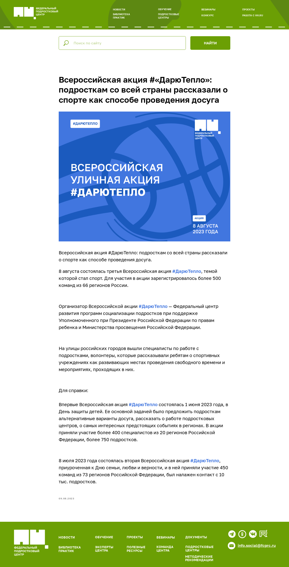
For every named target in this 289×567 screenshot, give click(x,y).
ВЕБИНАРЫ (208, 9)
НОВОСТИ (119, 9)
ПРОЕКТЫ (248, 9)
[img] (31, 543)
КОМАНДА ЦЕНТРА (164, 548)
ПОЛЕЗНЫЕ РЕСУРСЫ (136, 548)
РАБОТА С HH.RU (252, 15)
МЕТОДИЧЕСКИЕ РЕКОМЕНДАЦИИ (199, 558)
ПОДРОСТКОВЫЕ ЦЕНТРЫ (168, 16)
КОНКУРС (207, 15)
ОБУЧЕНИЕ (165, 9)
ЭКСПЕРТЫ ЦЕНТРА (104, 548)
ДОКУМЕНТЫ (196, 537)
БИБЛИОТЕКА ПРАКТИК (121, 16)
